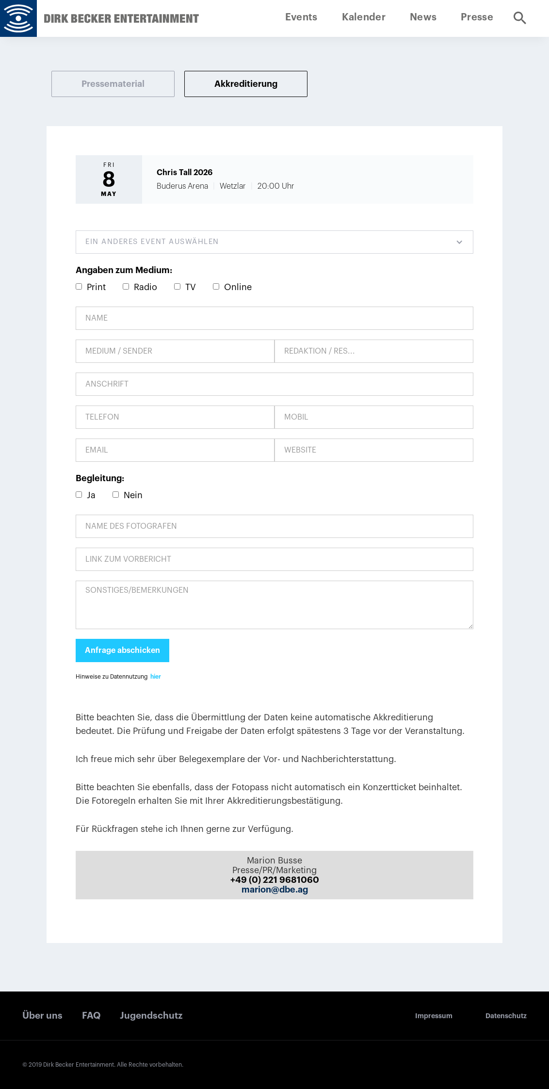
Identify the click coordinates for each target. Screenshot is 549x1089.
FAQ (91, 1015)
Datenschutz (506, 1015)
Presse (477, 17)
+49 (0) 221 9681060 (274, 880)
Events (301, 17)
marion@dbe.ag (275, 889)
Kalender (364, 17)
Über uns (42, 1015)
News (423, 17)
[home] (18, 18)
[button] (274, 242)
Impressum (433, 1015)
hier (155, 677)
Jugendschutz (151, 1015)
